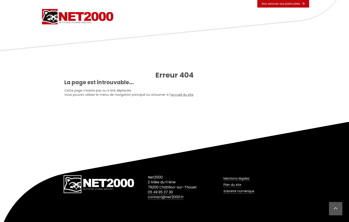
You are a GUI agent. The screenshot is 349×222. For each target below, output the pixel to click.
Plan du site (232, 184)
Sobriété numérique (238, 191)
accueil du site (182, 94)
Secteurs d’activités (233, 16)
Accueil (142, 16)
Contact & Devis (272, 16)
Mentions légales (236, 178)
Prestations (197, 16)
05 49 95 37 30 (160, 192)
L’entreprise (167, 16)
